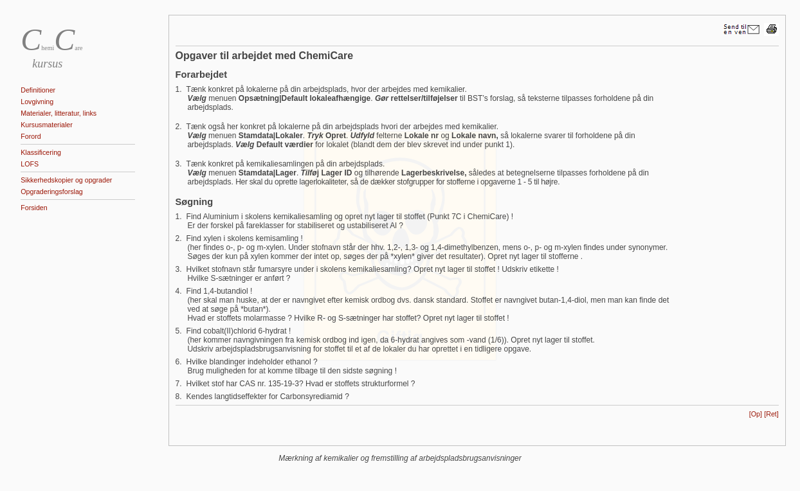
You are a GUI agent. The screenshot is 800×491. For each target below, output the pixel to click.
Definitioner (38, 90)
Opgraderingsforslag (52, 191)
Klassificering (41, 152)
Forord (31, 136)
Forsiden (34, 207)
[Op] (755, 414)
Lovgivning (37, 101)
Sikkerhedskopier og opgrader (66, 180)
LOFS (30, 164)
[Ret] (771, 414)
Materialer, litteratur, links (58, 113)
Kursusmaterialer (47, 125)
